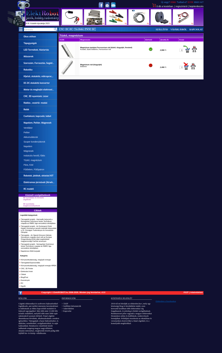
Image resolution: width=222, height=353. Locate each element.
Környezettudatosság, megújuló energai (36, 260)
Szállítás (162, 29)
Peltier (27, 132)
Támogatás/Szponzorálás (30, 263)
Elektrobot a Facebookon (166, 301)
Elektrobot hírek (27, 271)
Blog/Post (24, 277)
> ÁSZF (65, 303)
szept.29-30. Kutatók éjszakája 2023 (39, 23)
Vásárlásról (179, 29)
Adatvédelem (196, 292)
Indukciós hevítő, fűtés (34, 155)
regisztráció (181, 6)
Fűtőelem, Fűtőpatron (34, 169)
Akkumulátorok (31, 137)
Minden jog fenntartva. (90, 292)
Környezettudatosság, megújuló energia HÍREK (38, 265)
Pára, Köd (28, 165)
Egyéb (23, 286)
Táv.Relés (78, 29)
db (163, 6)
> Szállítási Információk (71, 306)
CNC (61, 29)
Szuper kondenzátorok (34, 141)
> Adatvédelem (68, 308)
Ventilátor (28, 128)
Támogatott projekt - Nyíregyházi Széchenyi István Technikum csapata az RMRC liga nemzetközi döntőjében (37, 246)
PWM (87, 29)
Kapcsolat (196, 29)
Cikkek (23, 274)
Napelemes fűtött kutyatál (30, 251)
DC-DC (69, 29)
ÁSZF (186, 292)
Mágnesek (29, 151)
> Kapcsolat (66, 311)
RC (93, 29)
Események (25, 280)
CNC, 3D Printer (27, 268)
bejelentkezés (196, 6)
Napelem (28, 146)
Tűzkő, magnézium (33, 160)
